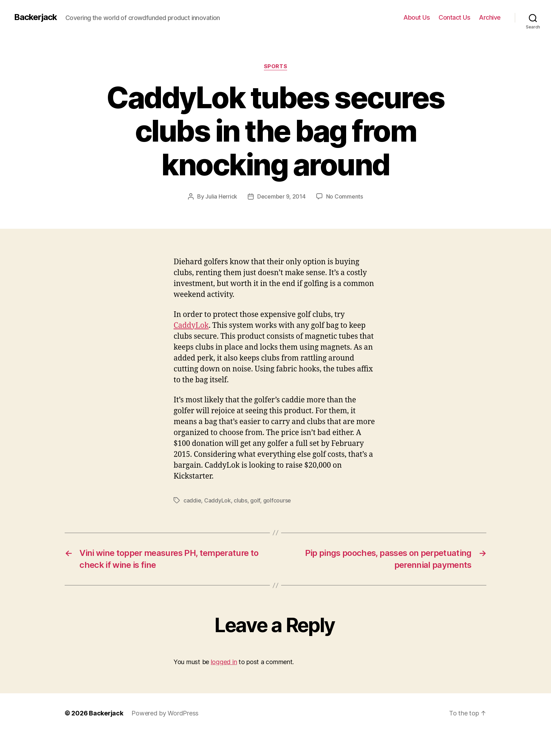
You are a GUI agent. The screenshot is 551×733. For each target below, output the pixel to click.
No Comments (344, 196)
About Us (416, 17)
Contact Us (454, 17)
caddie (192, 500)
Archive (490, 17)
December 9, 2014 (281, 196)
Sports (275, 66)
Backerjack (35, 17)
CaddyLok (191, 325)
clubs (240, 500)
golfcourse (277, 500)
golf (255, 500)
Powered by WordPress (165, 713)
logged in (224, 662)
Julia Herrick (221, 196)
